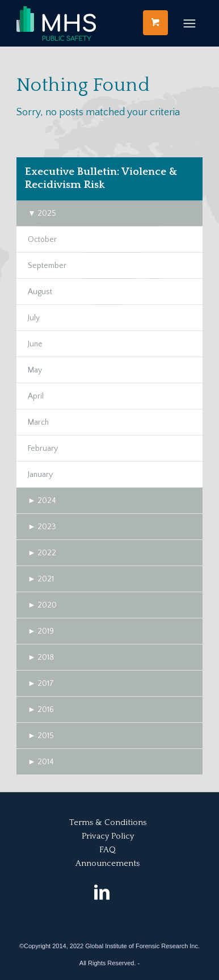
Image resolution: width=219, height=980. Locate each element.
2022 (42, 553)
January (40, 474)
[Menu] (189, 23)
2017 (41, 683)
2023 (42, 526)
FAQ (107, 850)
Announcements (107, 863)
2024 (42, 500)
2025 (42, 213)
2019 (41, 631)
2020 (42, 605)
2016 (41, 709)
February (43, 448)
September (47, 265)
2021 (41, 579)
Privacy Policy (108, 836)
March (38, 422)
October (42, 239)
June (35, 344)
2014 (41, 762)
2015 (41, 735)
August (40, 291)
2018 (41, 657)
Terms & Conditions (107, 822)
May (35, 370)
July (34, 318)
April (36, 396)
